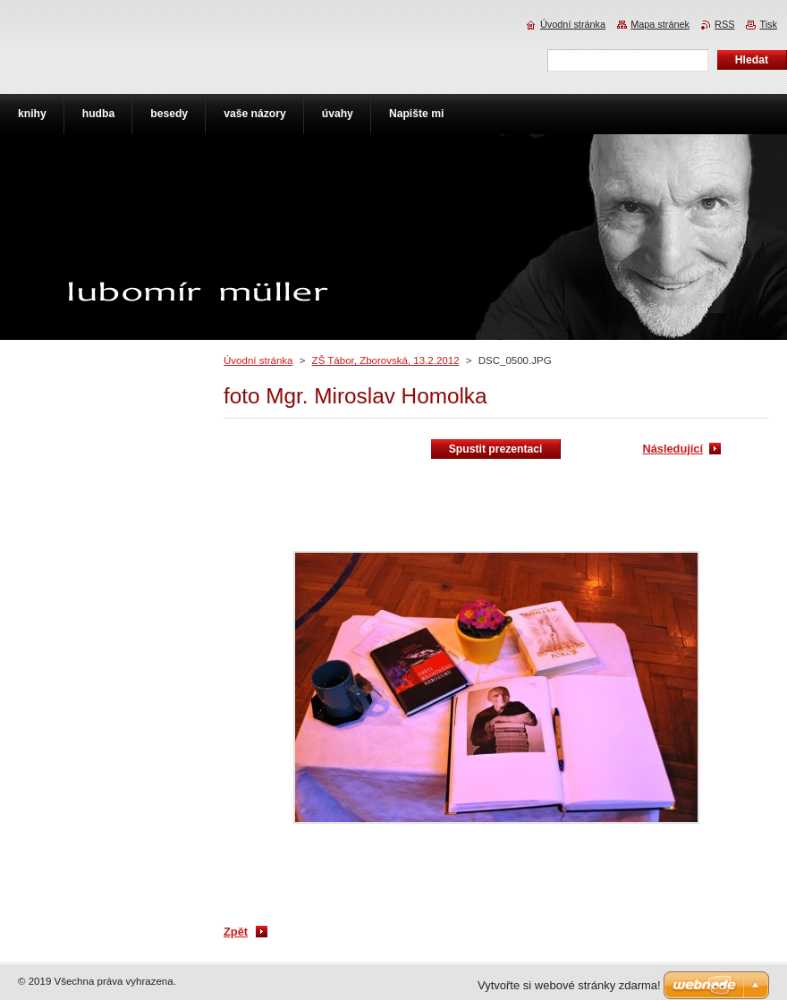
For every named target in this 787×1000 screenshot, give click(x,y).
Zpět (236, 931)
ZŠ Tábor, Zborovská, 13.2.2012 (386, 360)
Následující (672, 448)
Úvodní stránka (258, 360)
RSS (724, 24)
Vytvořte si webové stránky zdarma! (569, 985)
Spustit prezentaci (496, 449)
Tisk (768, 24)
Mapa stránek (660, 24)
